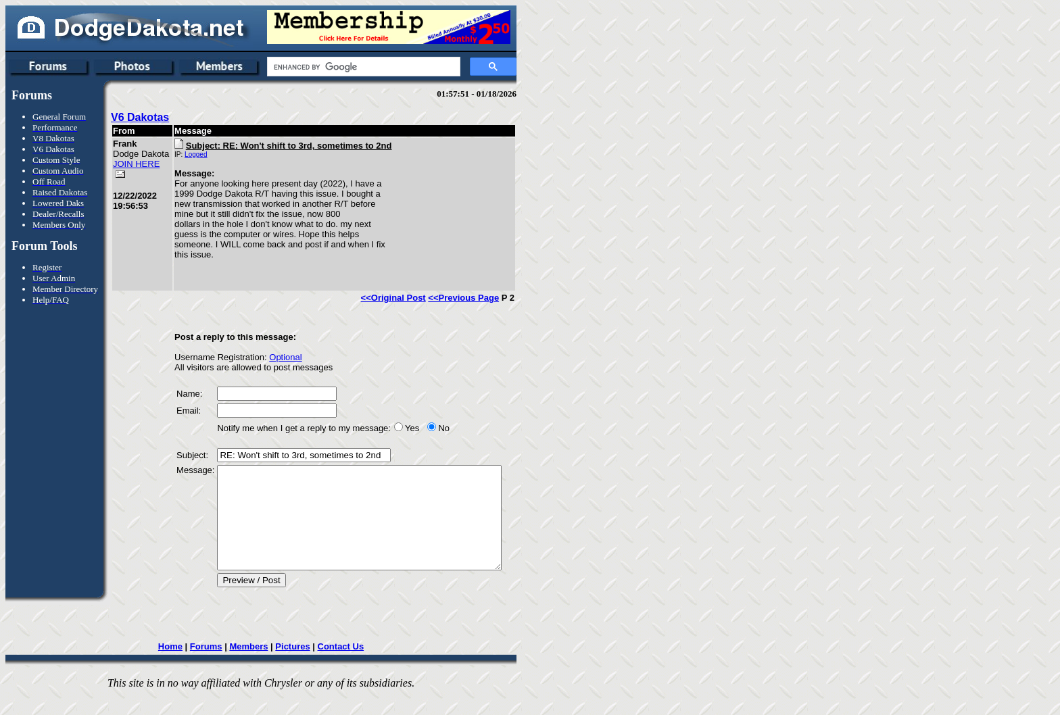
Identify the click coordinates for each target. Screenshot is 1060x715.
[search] (362, 67)
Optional (270, 357)
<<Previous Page (472, 298)
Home (174, 667)
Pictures (297, 667)
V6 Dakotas (140, 117)
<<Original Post (401, 298)
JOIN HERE (125, 179)
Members (253, 667)
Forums (210, 667)
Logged (181, 154)
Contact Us (345, 667)
